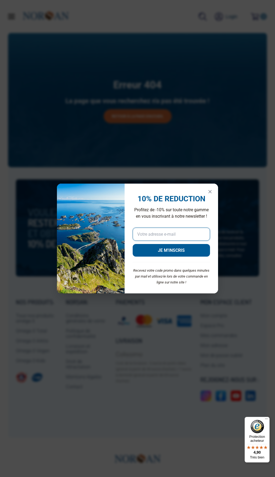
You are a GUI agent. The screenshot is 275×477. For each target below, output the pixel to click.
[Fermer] (210, 191)
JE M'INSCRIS (171, 250)
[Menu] (266, 420)
